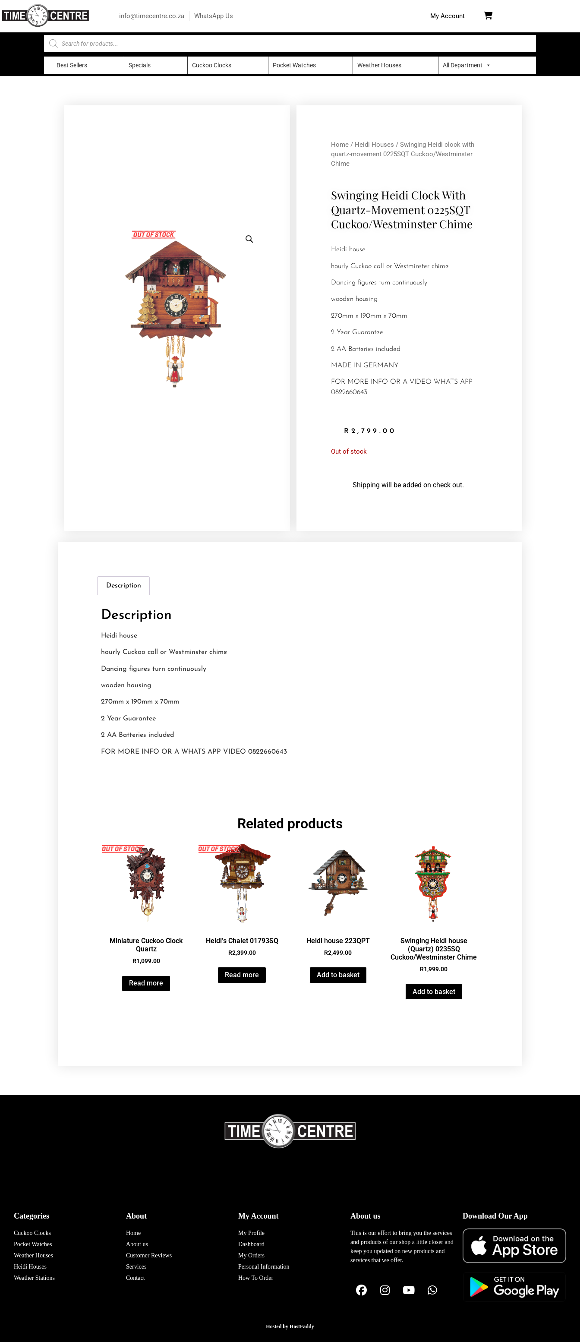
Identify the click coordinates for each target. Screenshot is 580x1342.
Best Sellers (72, 65)
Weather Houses (379, 65)
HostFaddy (302, 1326)
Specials (140, 65)
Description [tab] (123, 585)
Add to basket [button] (338, 975)
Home (340, 144)
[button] (447, 16)
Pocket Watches (294, 65)
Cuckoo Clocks (211, 65)
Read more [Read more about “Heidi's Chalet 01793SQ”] (242, 975)
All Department (462, 65)
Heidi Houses (374, 144)
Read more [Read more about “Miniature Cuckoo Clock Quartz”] (146, 983)
